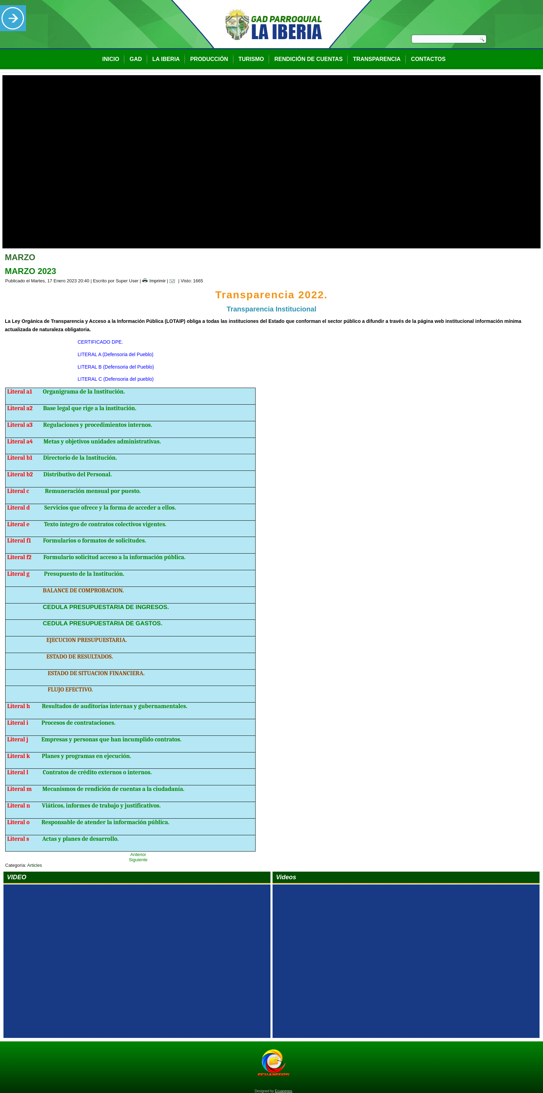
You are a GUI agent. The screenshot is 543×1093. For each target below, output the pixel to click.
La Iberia (166, 59)
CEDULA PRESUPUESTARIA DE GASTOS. (103, 618)
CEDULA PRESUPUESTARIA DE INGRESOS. (106, 601)
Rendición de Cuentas (308, 59)
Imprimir (154, 276)
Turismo (251, 59)
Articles (34, 860)
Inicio (110, 59)
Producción (209, 59)
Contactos (428, 59)
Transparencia (376, 59)
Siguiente (138, 854)
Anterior (138, 849)
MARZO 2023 (30, 266)
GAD (136, 59)
